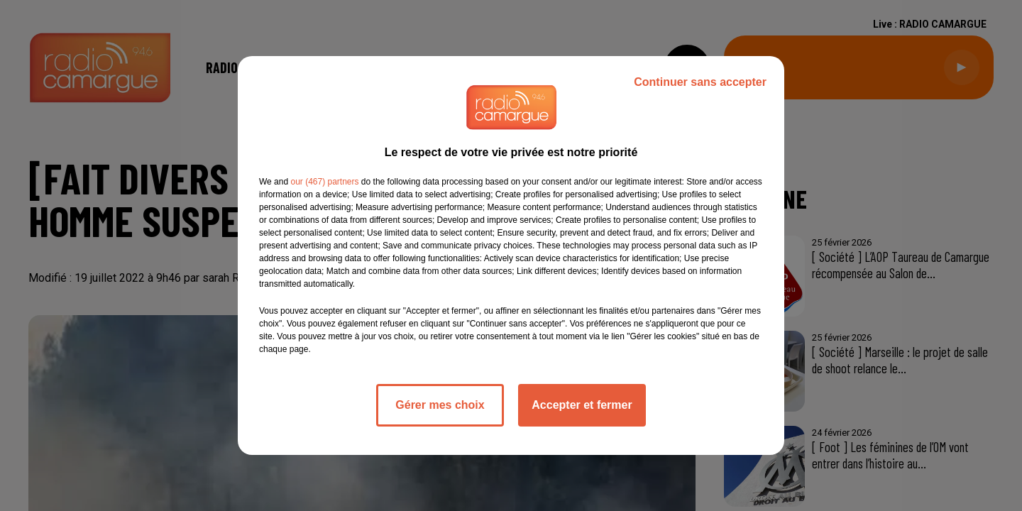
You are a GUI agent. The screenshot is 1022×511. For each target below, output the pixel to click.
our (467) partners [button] (324, 182)
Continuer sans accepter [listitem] (700, 82)
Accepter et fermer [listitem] (582, 405)
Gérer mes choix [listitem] (439, 405)
